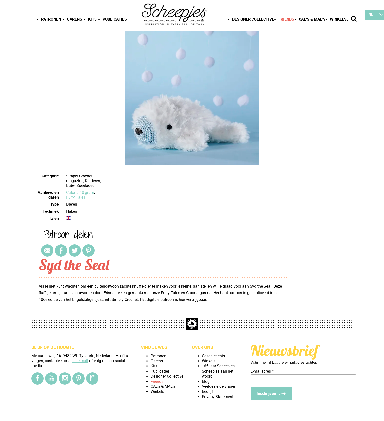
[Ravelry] (92, 378)
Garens (74, 19)
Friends (286, 19)
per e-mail (79, 360)
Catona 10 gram (80, 192)
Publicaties (115, 19)
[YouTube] (51, 378)
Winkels (338, 19)
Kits (92, 19)
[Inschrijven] (271, 393)
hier (182, 299)
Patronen (51, 19)
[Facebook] (37, 378)
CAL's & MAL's (312, 19)
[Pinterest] (78, 378)
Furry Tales (75, 197)
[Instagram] (65, 378)
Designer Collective (253, 19)
